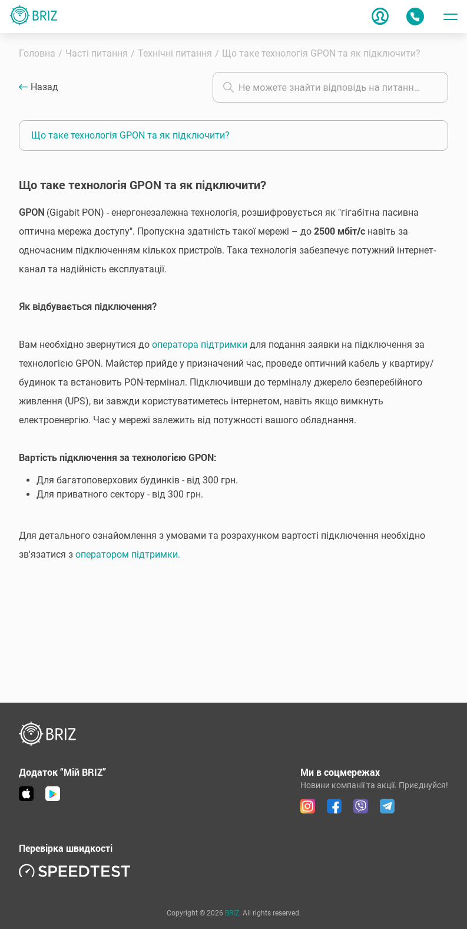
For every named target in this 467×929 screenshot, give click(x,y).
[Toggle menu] (450, 16)
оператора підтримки (199, 344)
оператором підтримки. (127, 554)
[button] (233, 393)
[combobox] (330, 87)
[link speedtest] (75, 870)
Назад (44, 87)
